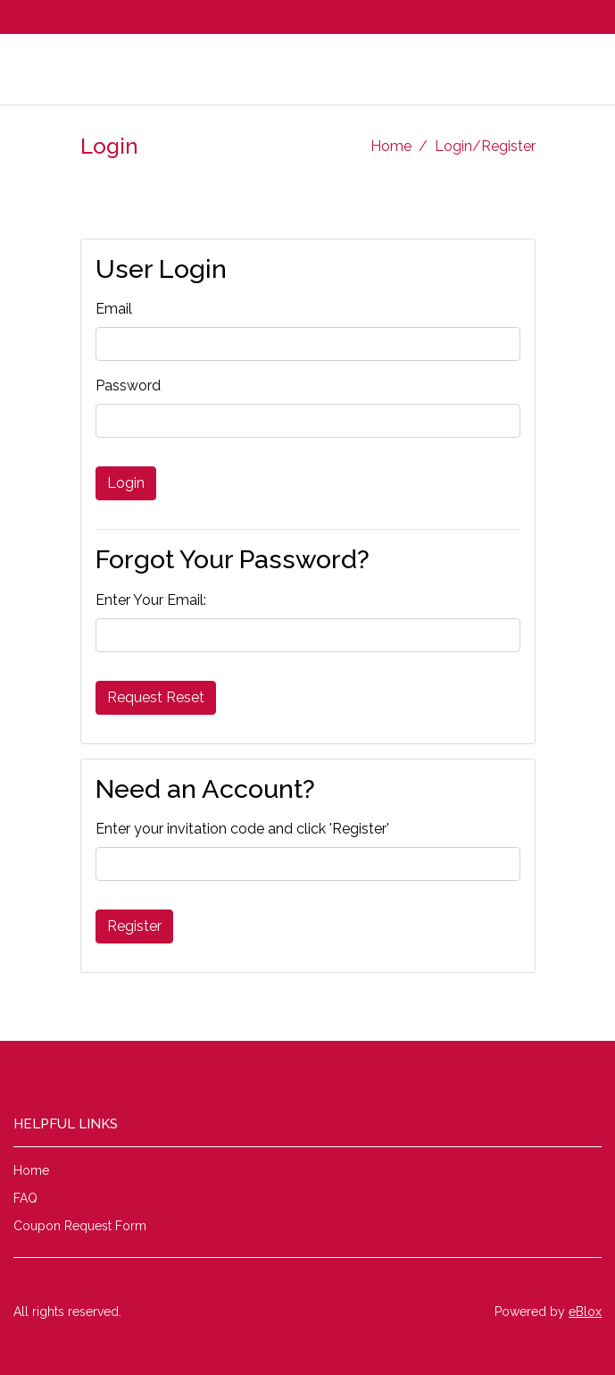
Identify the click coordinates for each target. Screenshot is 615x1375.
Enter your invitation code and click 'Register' (242, 828)
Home (390, 146)
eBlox (585, 1311)
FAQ (25, 1198)
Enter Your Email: (151, 599)
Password (128, 385)
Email (114, 308)
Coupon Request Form (79, 1226)
